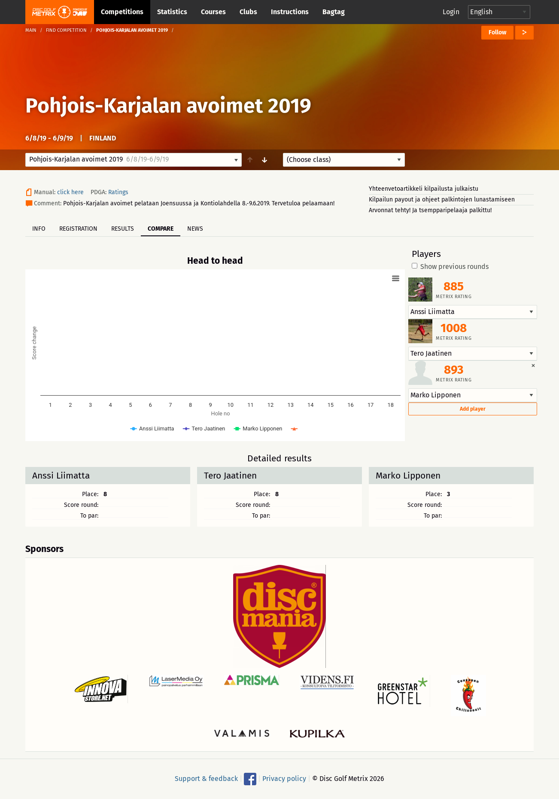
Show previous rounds (450, 267)
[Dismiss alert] (533, 365)
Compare (160, 228)
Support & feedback (206, 779)
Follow (497, 32)
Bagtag (333, 12)
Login (451, 12)
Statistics (172, 12)
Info (39, 228)
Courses (213, 12)
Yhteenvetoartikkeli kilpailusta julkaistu (423, 188)
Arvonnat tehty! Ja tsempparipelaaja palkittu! (430, 210)
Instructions (290, 12)
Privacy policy (284, 779)
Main (30, 30)
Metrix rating (453, 296)
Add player (473, 409)
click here (70, 192)
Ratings (118, 192)
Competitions (122, 12)
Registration (78, 228)
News (195, 228)
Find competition (66, 30)
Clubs (248, 12)
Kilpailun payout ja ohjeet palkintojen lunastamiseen (442, 199)
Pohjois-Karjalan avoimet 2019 (168, 105)
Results (122, 228)
